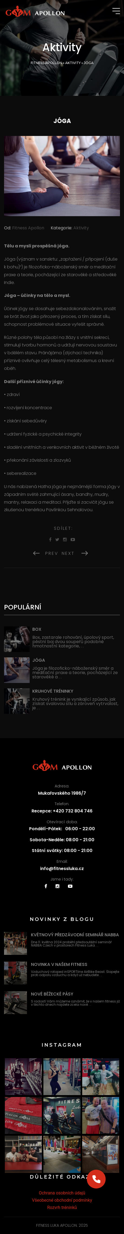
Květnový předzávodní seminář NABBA (75, 935)
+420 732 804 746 (72, 811)
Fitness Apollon (46, 63)
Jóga (38, 660)
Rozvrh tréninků (62, 1207)
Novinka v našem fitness (59, 964)
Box (37, 629)
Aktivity (73, 63)
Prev (45, 553)
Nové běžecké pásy (52, 994)
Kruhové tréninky (52, 691)
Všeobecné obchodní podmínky (62, 1200)
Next (75, 553)
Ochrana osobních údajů (62, 1193)
